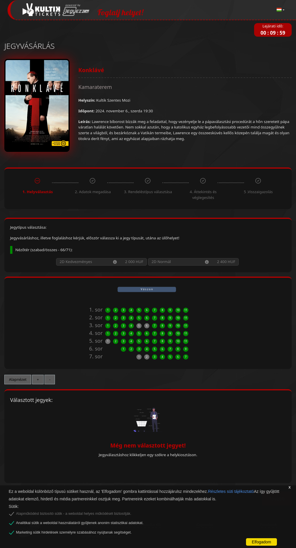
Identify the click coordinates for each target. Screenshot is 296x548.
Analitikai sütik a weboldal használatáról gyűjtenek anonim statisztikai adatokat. (79, 523)
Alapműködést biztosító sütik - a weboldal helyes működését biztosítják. (73, 514)
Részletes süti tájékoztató (231, 491)
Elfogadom (261, 542)
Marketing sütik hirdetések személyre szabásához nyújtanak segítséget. (74, 532)
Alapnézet (18, 379)
